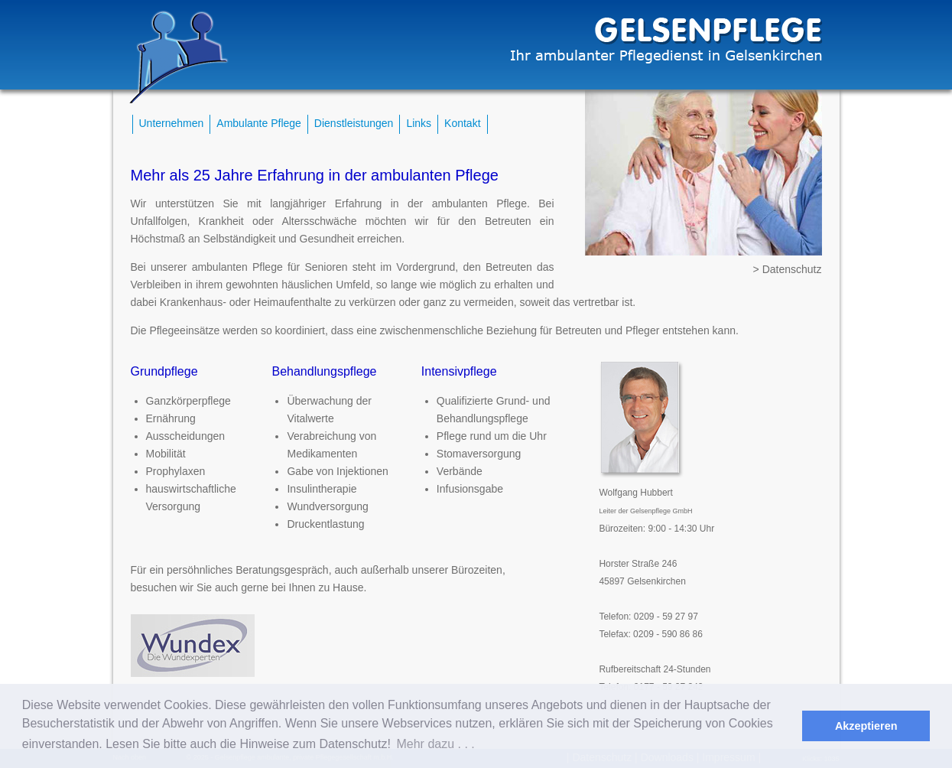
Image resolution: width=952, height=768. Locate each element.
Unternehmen (171, 123)
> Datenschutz (787, 269)
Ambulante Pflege (258, 123)
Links (418, 123)
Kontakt (462, 123)
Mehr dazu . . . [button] (435, 743)
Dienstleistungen (354, 123)
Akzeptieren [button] (866, 726)
